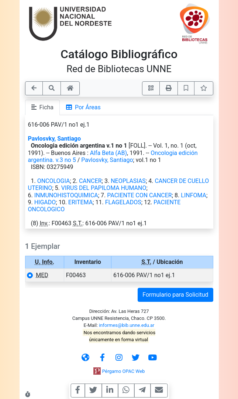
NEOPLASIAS (128, 180)
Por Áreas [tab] (83, 107)
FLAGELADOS (123, 202)
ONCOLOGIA (53, 180)
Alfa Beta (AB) (108, 152)
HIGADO (45, 202)
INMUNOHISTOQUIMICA (66, 195)
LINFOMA (193, 195)
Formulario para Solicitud (175, 294)
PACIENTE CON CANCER (139, 195)
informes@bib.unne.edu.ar (126, 325)
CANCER (90, 180)
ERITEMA (80, 202)
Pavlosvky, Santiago (54, 138)
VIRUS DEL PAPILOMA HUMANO (103, 187)
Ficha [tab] (42, 107)
